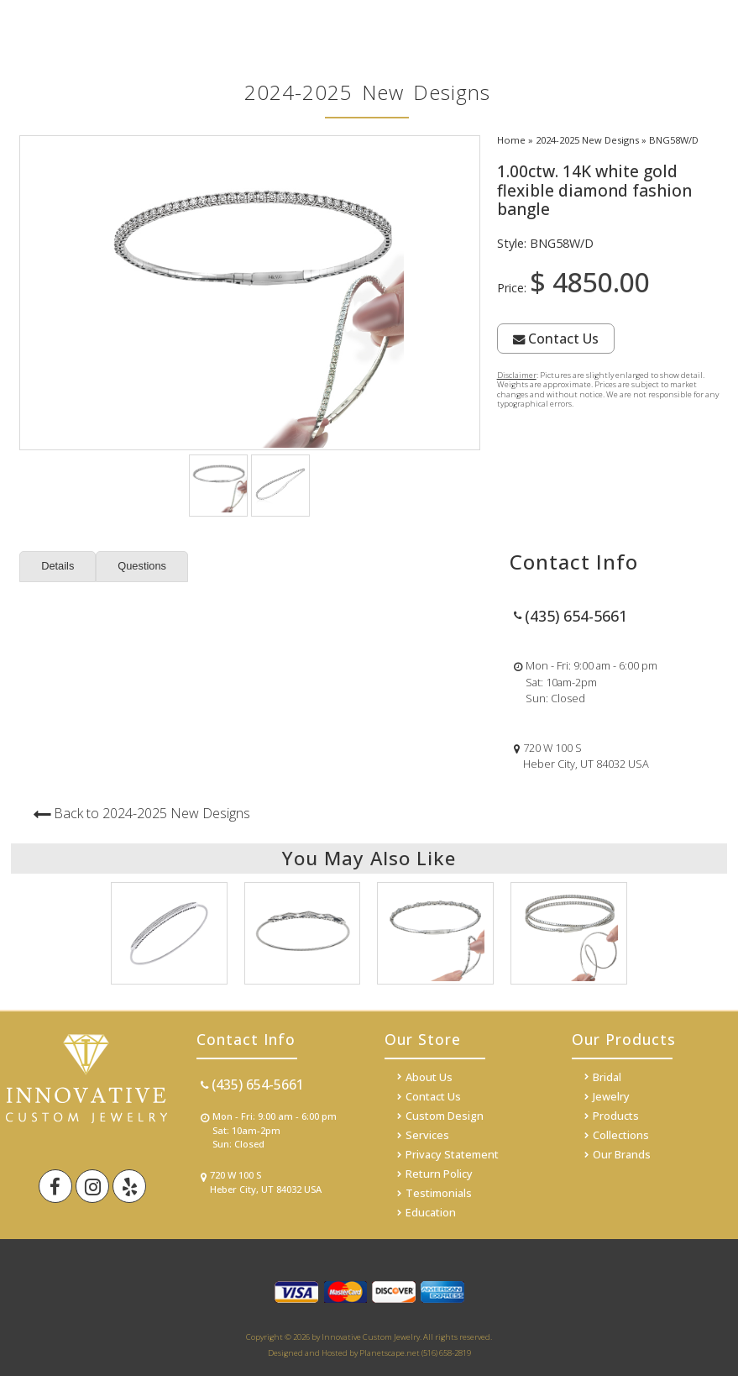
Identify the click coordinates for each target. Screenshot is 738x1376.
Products (616, 1115)
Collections (621, 1134)
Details (57, 565)
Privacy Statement (452, 1154)
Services (427, 1134)
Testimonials (439, 1192)
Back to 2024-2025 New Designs (152, 813)
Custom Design (445, 1115)
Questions (142, 565)
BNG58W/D (674, 140)
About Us (429, 1077)
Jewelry (611, 1096)
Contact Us (556, 338)
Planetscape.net (389, 1352)
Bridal (607, 1077)
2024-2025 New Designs (587, 140)
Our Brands (622, 1154)
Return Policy (439, 1173)
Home (511, 140)
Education (431, 1212)
